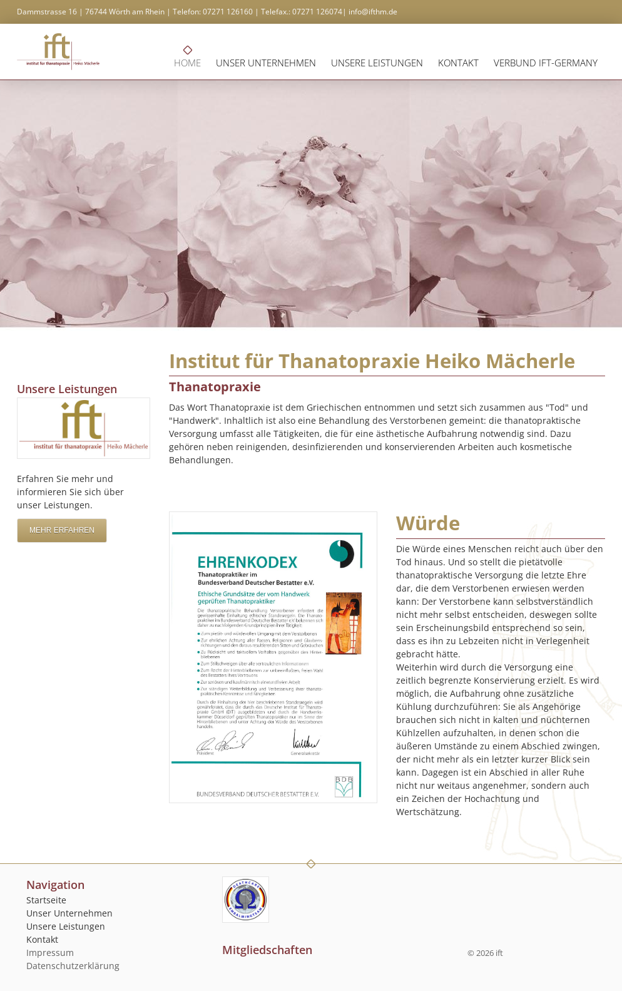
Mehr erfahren (61, 530)
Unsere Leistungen (377, 62)
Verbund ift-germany (546, 62)
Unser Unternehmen (266, 62)
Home (187, 62)
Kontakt (458, 62)
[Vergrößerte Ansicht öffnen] (273, 657)
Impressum (50, 952)
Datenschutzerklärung (73, 966)
